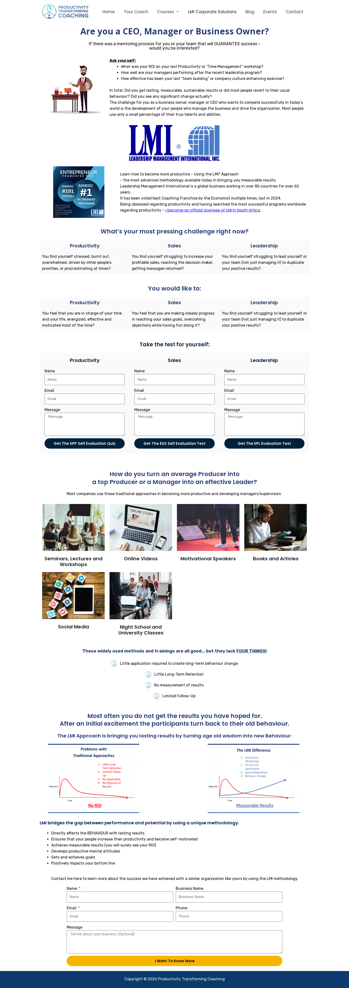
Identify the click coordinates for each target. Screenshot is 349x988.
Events (268, 12)
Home (111, 12)
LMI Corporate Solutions (212, 12)
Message (52, 409)
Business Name (189, 888)
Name (50, 371)
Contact (292, 12)
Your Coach (138, 12)
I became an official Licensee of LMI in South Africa (212, 210)
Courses (166, 12)
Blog (249, 12)
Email (49, 390)
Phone (181, 908)
